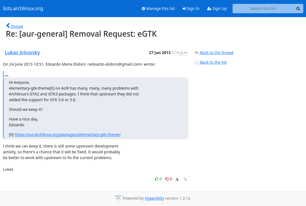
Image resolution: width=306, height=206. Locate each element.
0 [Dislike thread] (169, 178)
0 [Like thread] (159, 178)
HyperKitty (154, 198)
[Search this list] (263, 8)
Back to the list (210, 62)
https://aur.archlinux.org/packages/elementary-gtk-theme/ (68, 134)
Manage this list (158, 8)
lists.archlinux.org (23, 8)
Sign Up (217, 8)
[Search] (298, 8)
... (7, 74)
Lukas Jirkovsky (22, 52)
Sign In (191, 8)
